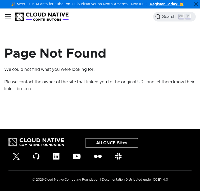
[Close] (196, 4)
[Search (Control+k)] (174, 16)
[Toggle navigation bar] (8, 17)
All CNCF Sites (111, 143)
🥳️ (181, 4)
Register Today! (164, 4)
